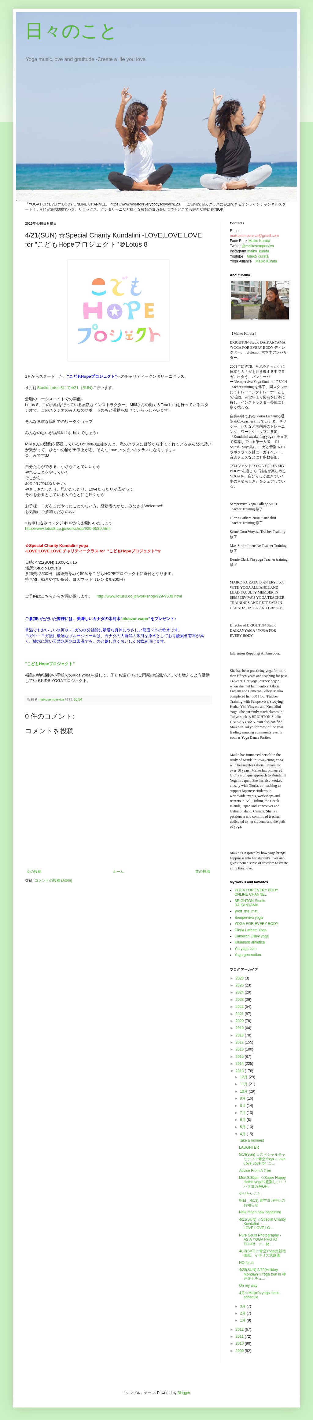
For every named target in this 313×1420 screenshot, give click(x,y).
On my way (248, 1285)
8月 (243, 1106)
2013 (240, 1071)
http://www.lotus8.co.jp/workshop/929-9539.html (67, 528)
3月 (243, 1306)
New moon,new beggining (260, 1212)
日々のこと (71, 31)
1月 (243, 1320)
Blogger (184, 1393)
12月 (244, 1077)
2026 (240, 978)
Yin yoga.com (245, 949)
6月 (243, 1120)
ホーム (118, 871)
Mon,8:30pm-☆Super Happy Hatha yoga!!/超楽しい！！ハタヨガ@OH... (263, 1182)
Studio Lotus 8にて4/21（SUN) (64, 387)
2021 (240, 1014)
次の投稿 (34, 871)
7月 (243, 1113)
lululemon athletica (249, 942)
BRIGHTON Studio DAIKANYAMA (249, 903)
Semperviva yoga (248, 917)
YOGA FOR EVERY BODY (256, 924)
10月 (244, 1091)
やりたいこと (250, 1193)
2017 (240, 1042)
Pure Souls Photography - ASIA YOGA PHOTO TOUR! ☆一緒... (260, 1239)
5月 (243, 1127)
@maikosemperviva (258, 246)
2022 (240, 1006)
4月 (243, 1134)
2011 (240, 1336)
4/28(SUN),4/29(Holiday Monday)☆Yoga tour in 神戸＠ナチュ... (262, 1274)
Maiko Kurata (259, 241)
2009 (240, 1351)
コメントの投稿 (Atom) (53, 880)
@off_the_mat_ (247, 911)
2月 (243, 1313)
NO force (246, 1263)
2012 (240, 1329)
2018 (240, 1035)
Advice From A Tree (255, 1170)
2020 (240, 1021)
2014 (240, 1063)
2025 (240, 985)
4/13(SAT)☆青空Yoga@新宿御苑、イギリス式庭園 (262, 1253)
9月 (243, 1098)
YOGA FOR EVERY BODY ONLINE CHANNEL (256, 892)
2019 (240, 1028)
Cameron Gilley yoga (251, 936)
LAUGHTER (249, 1147)
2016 (240, 1049)
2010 (240, 1343)
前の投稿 (202, 871)
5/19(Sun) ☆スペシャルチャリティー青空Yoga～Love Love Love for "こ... (262, 1158)
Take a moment (251, 1140)
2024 (240, 992)
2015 (240, 1056)
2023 (240, 999)
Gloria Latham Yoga (250, 930)
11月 (244, 1084)
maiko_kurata (258, 251)
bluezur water (136, 618)
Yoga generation (247, 955)
